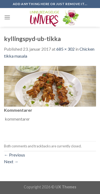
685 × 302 (65, 48)
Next (11, 161)
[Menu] (7, 17)
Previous (14, 154)
